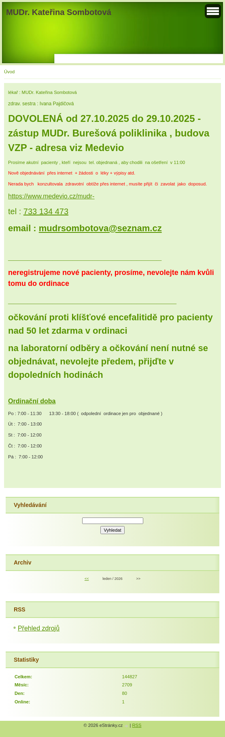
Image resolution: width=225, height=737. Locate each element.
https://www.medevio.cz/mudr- (51, 196)
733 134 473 (45, 211)
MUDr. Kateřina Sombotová (58, 12)
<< (87, 579)
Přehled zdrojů (38, 628)
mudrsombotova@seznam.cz (100, 228)
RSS (137, 725)
